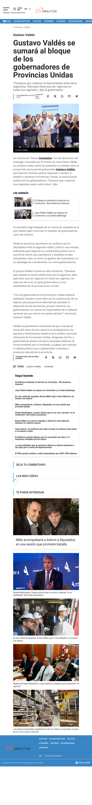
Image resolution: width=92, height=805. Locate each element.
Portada (7, 21)
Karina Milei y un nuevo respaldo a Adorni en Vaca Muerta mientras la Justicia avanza (42, 422)
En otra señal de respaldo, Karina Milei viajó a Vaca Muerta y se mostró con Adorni (44, 397)
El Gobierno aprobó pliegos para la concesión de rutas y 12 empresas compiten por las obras (42, 438)
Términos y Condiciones (53, 756)
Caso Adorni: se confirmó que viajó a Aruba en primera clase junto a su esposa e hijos (46, 430)
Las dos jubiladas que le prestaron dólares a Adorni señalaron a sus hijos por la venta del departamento (44, 446)
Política (37, 21)
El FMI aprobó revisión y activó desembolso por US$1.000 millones (46, 453)
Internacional (76, 21)
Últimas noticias (22, 21)
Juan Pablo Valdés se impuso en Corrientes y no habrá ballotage (45, 390)
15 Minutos (18, 27)
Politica (27, 27)
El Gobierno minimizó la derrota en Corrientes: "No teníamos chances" (43, 383)
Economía (49, 21)
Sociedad (61, 21)
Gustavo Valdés (65, 169)
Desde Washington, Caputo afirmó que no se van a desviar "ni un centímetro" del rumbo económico (45, 413)
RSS (40, 756)
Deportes (43, 748)
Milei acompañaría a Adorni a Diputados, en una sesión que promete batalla (42, 405)
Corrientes (45, 158)
